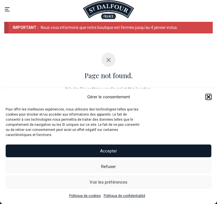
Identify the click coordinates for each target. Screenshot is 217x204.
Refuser (108, 166)
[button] (208, 97)
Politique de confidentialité (124, 196)
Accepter (108, 151)
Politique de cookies (85, 196)
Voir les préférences (108, 182)
